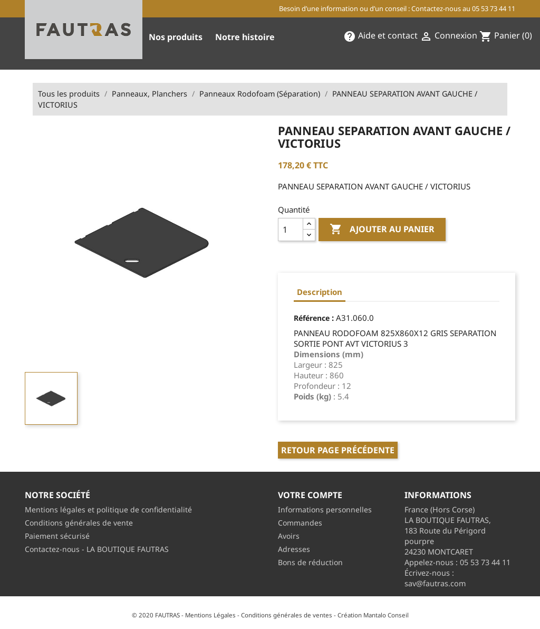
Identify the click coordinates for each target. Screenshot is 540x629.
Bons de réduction (310, 562)
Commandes (300, 523)
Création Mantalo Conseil (373, 615)
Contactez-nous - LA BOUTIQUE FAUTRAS (97, 549)
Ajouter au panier (382, 229)
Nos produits (175, 37)
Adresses (294, 549)
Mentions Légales (210, 615)
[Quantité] (290, 229)
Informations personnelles (325, 509)
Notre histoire (245, 37)
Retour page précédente (337, 450)
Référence (312, 318)
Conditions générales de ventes (286, 615)
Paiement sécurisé (57, 536)
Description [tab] (319, 292)
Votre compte (310, 495)
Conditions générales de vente (79, 523)
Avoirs (289, 536)
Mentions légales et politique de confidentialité (108, 509)
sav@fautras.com (435, 583)
